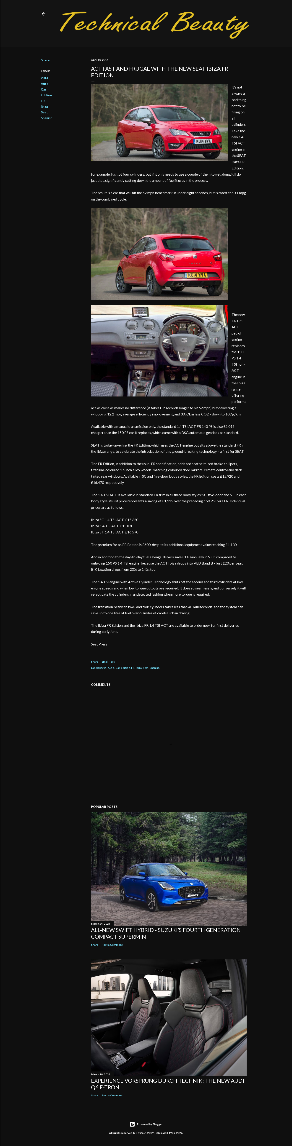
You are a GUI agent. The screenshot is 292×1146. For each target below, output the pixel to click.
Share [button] (45, 60)
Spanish (46, 118)
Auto (45, 84)
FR (43, 101)
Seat (44, 112)
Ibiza (44, 106)
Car (43, 89)
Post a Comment (112, 944)
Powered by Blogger (146, 1124)
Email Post (108, 661)
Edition (46, 95)
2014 (44, 78)
